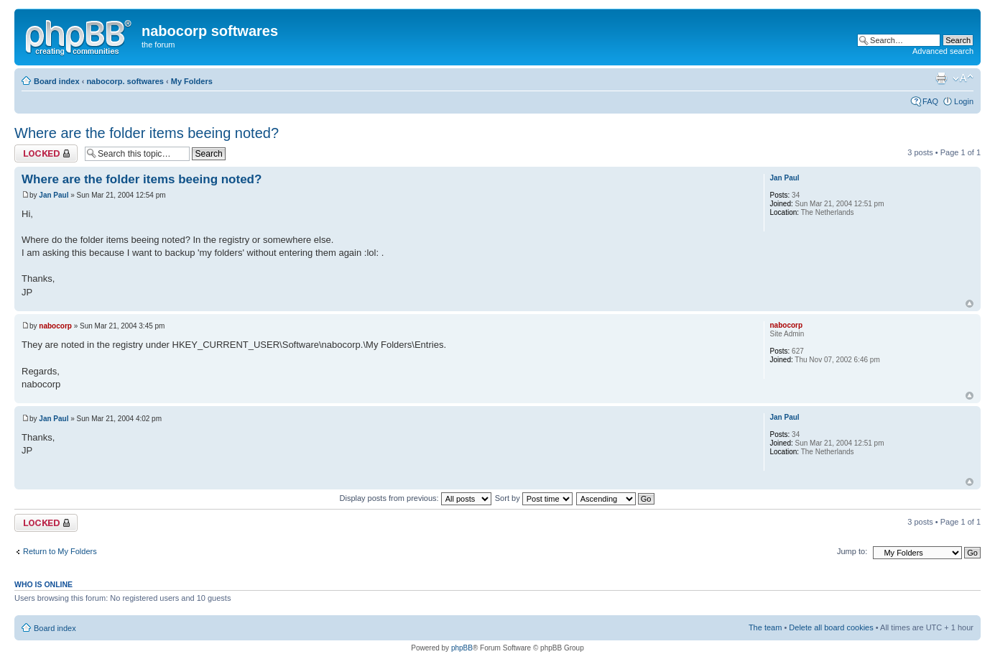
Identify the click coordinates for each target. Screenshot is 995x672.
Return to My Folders (60, 551)
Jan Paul (53, 195)
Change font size (963, 78)
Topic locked (46, 153)
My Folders (192, 81)
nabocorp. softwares (125, 81)
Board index (57, 81)
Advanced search (942, 51)
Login (963, 101)
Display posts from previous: (415, 498)
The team (765, 627)
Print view (941, 78)
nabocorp (55, 326)
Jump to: (852, 551)
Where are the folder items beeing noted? (146, 133)
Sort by (534, 498)
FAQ (930, 101)
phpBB (462, 648)
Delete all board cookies (831, 627)
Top (969, 304)
